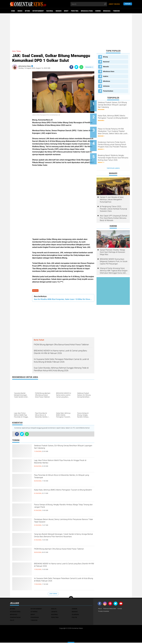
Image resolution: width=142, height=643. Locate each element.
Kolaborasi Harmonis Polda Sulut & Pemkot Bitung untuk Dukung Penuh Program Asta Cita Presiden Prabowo (115, 138)
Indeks (20, 11)
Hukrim (98, 11)
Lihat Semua (53, 594)
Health (53, 609)
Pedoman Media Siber (111, 609)
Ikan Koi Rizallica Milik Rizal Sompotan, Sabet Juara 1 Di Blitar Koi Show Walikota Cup (63, 300)
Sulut (12, 620)
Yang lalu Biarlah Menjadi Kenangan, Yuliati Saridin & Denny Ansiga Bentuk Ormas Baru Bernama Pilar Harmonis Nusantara (61, 539)
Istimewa (106, 86)
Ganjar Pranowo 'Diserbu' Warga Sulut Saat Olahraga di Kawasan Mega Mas (112, 242)
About (100, 609)
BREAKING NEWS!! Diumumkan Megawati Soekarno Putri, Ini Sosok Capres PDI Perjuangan (113, 251)
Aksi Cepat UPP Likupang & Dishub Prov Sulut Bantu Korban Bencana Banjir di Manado (113, 208)
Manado (58, 11)
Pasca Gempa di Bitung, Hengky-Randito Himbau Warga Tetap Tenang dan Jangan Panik (63, 507)
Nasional (49, 11)
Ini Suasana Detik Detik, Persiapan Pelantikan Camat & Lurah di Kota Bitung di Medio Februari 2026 (63, 583)
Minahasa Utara (87, 11)
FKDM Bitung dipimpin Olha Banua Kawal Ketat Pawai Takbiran (63, 551)
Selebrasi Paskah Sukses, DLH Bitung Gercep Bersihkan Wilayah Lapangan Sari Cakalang (62, 448)
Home (13, 11)
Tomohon (116, 11)
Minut (66, 11)
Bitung (27, 11)
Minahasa (106, 11)
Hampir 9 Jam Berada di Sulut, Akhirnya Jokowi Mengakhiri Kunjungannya (112, 189)
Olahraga (75, 615)
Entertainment (38, 11)
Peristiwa (74, 11)
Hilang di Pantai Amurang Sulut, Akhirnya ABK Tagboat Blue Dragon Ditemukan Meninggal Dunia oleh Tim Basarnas (113, 260)
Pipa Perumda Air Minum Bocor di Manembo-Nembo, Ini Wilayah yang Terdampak (62, 478)
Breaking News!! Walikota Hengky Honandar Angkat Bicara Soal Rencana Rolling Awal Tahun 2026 (115, 149)
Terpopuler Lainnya (113, 158)
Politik (74, 618)
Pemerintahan (108, 91)
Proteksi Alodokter (104, 612)
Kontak (122, 609)
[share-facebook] (71, 67)
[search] (88, 4)
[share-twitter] (76, 67)
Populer (127, 4)
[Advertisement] (71, 30)
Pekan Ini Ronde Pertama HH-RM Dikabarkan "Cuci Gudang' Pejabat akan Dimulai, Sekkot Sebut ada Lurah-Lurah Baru (116, 127)
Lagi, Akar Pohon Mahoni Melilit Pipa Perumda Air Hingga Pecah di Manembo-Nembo (63, 463)
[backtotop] (71, 598)
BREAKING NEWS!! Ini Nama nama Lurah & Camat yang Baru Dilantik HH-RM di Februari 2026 (62, 568)
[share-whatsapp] (81, 67)
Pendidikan (35, 618)
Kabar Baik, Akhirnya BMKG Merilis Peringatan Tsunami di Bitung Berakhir (63, 492)
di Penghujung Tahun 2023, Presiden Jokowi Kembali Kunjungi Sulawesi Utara (113, 198)
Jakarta (54, 612)
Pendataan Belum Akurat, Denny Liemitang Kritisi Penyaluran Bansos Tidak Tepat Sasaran (63, 522)
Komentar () (89, 67)
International (15, 612)
